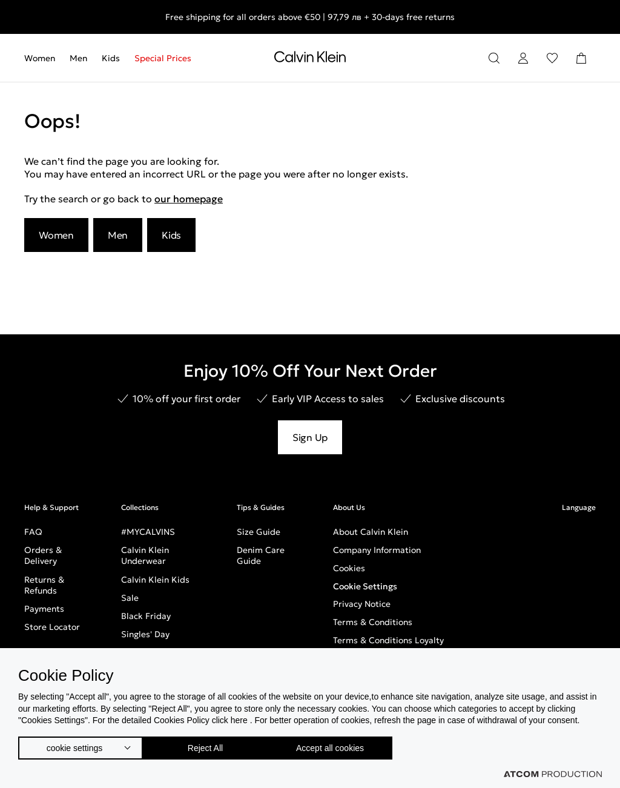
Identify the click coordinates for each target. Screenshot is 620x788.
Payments (44, 608)
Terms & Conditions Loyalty (388, 640)
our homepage (188, 199)
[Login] (523, 58)
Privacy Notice (362, 603)
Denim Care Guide (261, 555)
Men (78, 58)
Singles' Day (145, 634)
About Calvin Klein (370, 531)
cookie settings (74, 745)
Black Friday (146, 616)
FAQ (33, 531)
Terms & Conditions (372, 622)
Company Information (377, 550)
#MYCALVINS (148, 531)
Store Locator (52, 626)
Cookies (349, 568)
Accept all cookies (342, 745)
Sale (130, 597)
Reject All (211, 745)
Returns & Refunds (44, 585)
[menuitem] (43, 58)
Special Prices (162, 58)
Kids (111, 58)
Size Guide (258, 531)
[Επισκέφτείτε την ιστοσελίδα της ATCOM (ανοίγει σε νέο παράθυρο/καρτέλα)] (553, 774)
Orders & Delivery (43, 555)
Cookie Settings (365, 586)
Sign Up (310, 437)
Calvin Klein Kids (155, 579)
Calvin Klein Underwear (145, 555)
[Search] (494, 58)
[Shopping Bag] (581, 58)
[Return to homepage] (310, 59)
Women (39, 58)
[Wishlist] (552, 58)
